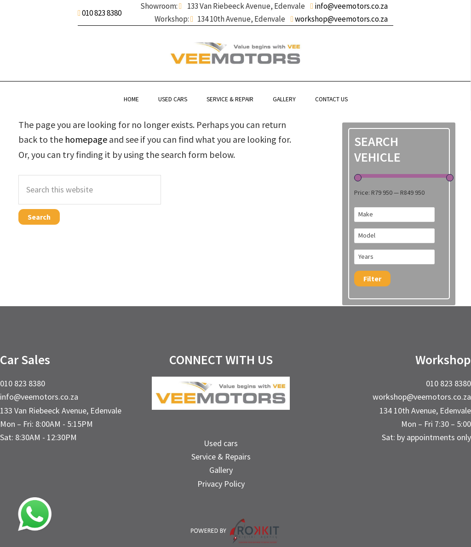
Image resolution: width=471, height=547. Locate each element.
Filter (372, 278)
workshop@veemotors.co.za (340, 19)
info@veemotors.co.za (350, 6)
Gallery (221, 470)
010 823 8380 (101, 13)
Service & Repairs (221, 456)
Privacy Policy (221, 483)
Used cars (221, 443)
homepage (86, 139)
